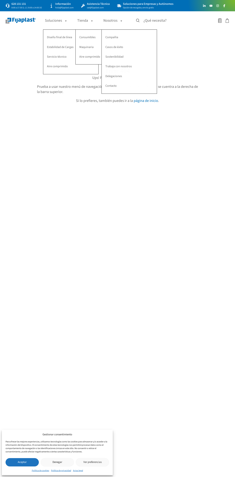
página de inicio (146, 100)
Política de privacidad (61, 470)
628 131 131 (18, 4)
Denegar (57, 462)
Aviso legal (78, 470)
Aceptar (22, 462)
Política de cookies (40, 470)
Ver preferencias (92, 462)
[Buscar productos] (138, 20)
